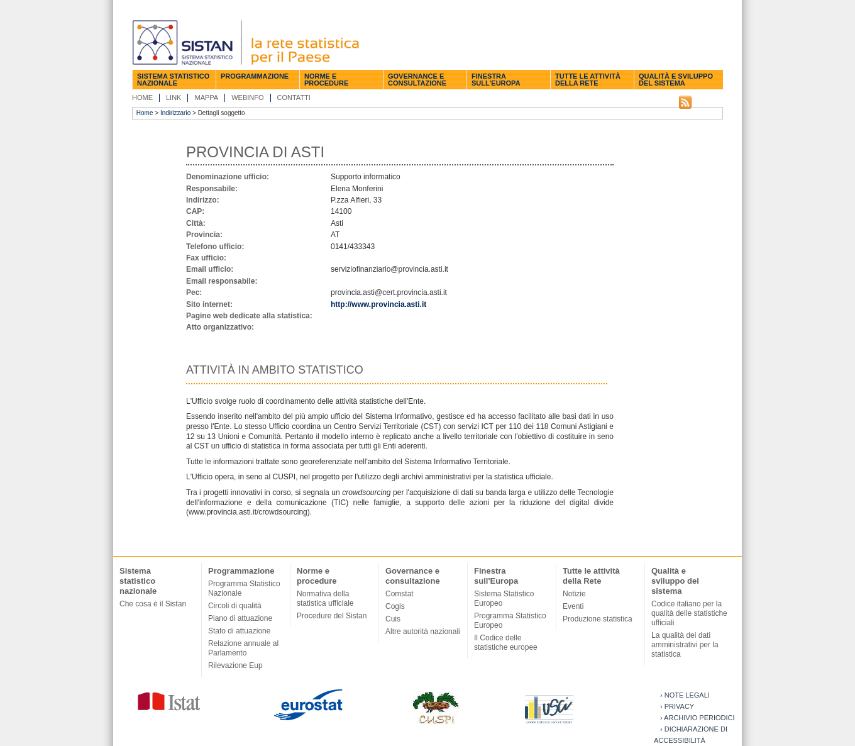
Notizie (574, 593)
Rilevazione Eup (235, 665)
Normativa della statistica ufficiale (325, 598)
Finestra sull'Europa (496, 79)
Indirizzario (175, 112)
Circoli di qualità (235, 605)
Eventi (573, 606)
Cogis (395, 606)
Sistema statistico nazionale (173, 79)
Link (173, 97)
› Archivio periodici (697, 717)
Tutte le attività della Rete (588, 79)
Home (142, 97)
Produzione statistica (597, 619)
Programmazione (255, 76)
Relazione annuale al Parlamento (243, 648)
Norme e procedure (326, 79)
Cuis (392, 619)
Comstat (399, 593)
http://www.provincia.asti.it (378, 304)
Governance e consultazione (417, 79)
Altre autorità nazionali (422, 631)
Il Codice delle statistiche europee (506, 642)
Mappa (206, 97)
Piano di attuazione (240, 618)
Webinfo (247, 97)
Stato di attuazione (239, 630)
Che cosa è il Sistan (152, 603)
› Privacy (677, 706)
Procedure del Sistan (332, 615)
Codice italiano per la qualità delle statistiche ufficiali (689, 613)
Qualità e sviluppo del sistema (676, 79)
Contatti (294, 97)
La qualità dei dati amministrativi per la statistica (685, 645)
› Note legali (685, 695)
